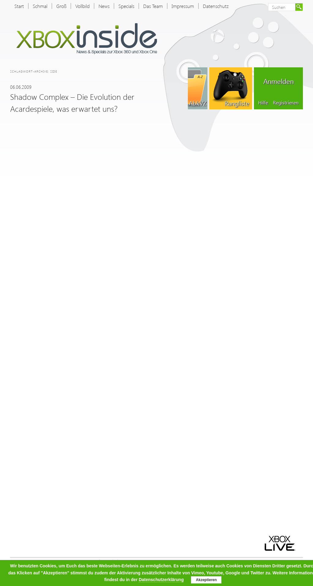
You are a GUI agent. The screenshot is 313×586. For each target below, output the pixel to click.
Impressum (183, 6)
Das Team (153, 6)
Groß (61, 6)
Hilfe (263, 102)
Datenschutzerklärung (161, 579)
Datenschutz (216, 6)
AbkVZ (198, 103)
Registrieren (286, 102)
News (104, 6)
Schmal (40, 6)
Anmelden (278, 81)
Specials (126, 6)
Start (19, 6)
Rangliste (237, 103)
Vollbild (82, 6)
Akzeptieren (206, 580)
